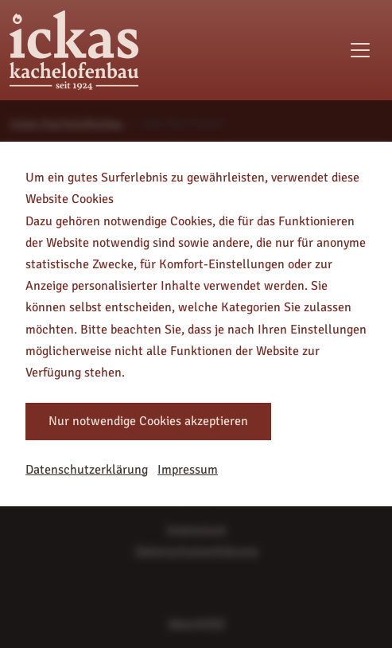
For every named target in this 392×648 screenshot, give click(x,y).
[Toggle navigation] (360, 50)
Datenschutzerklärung (86, 470)
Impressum (187, 470)
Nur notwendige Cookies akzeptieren (148, 421)
